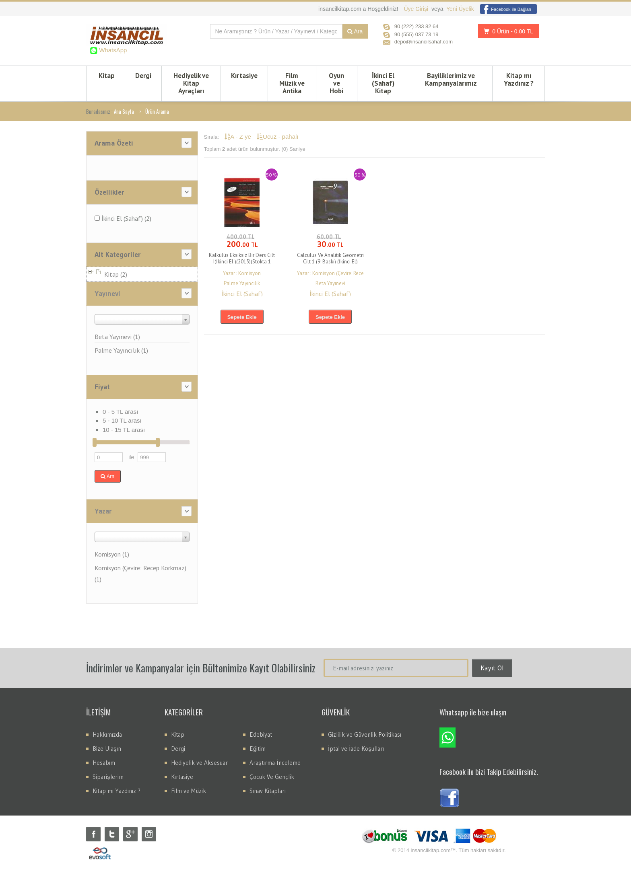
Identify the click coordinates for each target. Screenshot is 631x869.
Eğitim (258, 748)
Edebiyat (261, 734)
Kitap (107, 75)
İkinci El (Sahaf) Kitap (383, 83)
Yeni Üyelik (460, 9)
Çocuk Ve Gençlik (272, 777)
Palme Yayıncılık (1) (121, 350)
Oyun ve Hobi (336, 83)
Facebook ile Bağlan (505, 9)
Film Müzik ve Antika (292, 83)
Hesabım (104, 762)
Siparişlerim (108, 777)
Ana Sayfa (124, 111)
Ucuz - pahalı (277, 136)
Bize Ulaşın (107, 748)
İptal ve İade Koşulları (356, 748)
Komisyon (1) (112, 554)
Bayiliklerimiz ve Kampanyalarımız (451, 79)
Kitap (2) (115, 274)
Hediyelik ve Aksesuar (199, 762)
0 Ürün (506, 31)
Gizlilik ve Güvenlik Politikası (364, 734)
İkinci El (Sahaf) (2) (123, 218)
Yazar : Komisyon (242, 273)
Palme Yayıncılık (242, 283)
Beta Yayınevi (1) (117, 337)
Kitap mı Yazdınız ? (519, 79)
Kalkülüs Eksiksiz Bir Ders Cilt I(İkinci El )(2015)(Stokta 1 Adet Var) (242, 261)
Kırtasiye (244, 75)
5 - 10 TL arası (122, 420)
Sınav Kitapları (268, 791)
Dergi (143, 75)
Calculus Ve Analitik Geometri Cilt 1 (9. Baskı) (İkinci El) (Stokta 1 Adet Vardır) (330, 261)
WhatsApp (112, 50)
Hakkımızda (107, 734)
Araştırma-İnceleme (275, 762)
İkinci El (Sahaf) (242, 294)
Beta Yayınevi (330, 283)
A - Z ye (239, 136)
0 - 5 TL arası (120, 411)
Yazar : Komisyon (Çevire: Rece (330, 273)
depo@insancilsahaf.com (423, 42)
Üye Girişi (417, 9)
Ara (355, 31)
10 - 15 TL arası (124, 429)
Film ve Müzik (188, 791)
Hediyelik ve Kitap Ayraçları (191, 83)
